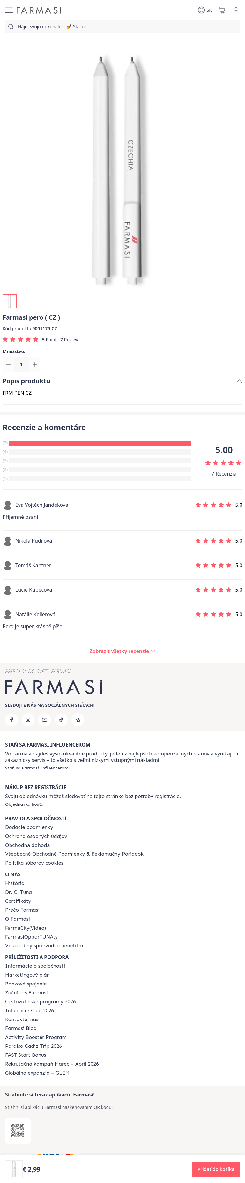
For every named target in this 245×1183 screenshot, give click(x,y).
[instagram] (28, 719)
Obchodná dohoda (27, 845)
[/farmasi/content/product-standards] (18, 901)
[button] (216, 1169)
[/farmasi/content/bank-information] (26, 984)
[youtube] (44, 719)
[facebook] (11, 719)
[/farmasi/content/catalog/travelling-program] (40, 1002)
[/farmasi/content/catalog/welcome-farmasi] (45, 946)
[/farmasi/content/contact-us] (21, 1019)
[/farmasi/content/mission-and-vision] (18, 892)
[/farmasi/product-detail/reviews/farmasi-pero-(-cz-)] (123, 652)
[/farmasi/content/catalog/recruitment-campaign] (52, 1064)
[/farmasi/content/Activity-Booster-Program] (36, 1037)
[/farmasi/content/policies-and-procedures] (36, 836)
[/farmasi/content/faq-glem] (37, 1073)
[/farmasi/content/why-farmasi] (22, 910)
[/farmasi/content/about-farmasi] (15, 883)
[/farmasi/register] (37, 767)
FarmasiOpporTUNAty (31, 937)
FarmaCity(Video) (25, 928)
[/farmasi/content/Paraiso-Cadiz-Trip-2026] (33, 1046)
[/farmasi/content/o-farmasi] (17, 919)
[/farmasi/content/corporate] (35, 966)
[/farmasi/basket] (222, 10)
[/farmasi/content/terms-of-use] (74, 854)
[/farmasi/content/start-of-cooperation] (26, 993)
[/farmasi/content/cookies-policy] (34, 863)
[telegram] (77, 719)
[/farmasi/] (39, 10)
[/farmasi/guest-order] (24, 804)
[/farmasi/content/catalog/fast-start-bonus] (25, 1055)
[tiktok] (61, 719)
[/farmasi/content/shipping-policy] (29, 827)
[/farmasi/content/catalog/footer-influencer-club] (29, 1010)
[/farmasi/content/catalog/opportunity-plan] (27, 975)
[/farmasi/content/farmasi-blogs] (21, 1028)
